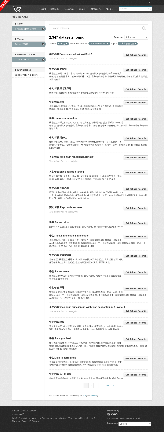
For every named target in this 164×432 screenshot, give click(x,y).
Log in (147, 2)
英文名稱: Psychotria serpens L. (67, 207)
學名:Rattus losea (59, 271)
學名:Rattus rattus (59, 222)
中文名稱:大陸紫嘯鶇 (60, 255)
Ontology (96, 9)
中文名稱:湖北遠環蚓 (60, 88)
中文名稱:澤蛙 (56, 287)
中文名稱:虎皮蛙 (58, 69)
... (101, 385)
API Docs (93, 396)
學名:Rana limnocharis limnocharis (69, 235)
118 (107, 385)
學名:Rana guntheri (60, 338)
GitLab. (134, 418)
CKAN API (17, 414)
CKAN (112, 414)
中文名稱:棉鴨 (56, 322)
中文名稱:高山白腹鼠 (60, 374)
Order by (118, 37)
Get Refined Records (135, 55)
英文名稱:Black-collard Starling (66, 171)
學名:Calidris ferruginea (62, 357)
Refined (54, 9)
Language (112, 423)
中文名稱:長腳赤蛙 (59, 188)
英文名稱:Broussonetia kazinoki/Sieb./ (70, 54)
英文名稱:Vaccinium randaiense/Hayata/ (71, 157)
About (109, 9)
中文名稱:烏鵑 (56, 102)
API (84, 396)
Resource (69, 9)
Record (42, 9)
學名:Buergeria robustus (63, 118)
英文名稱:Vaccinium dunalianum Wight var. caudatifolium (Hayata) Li (87, 307)
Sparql (82, 9)
